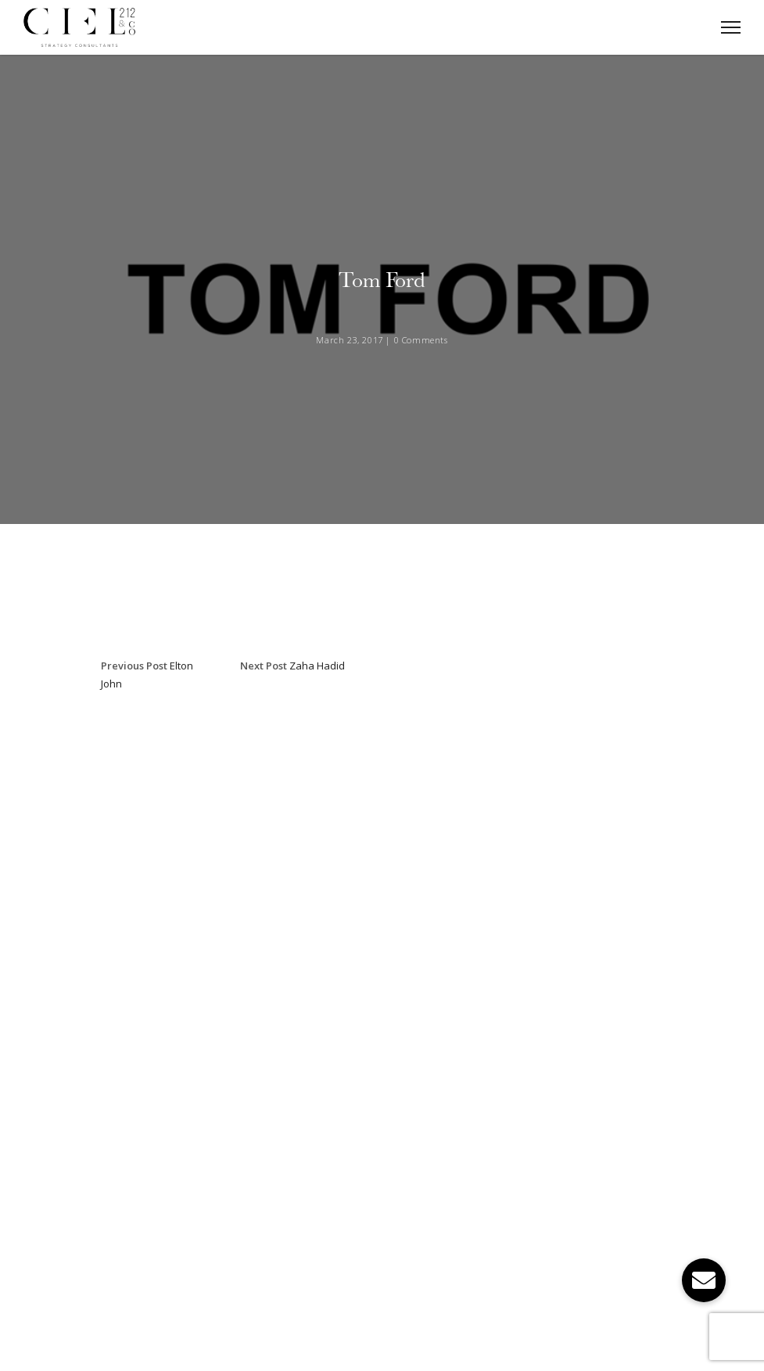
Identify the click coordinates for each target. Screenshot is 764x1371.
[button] (704, 1280)
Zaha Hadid (317, 666)
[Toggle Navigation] (726, 27)
